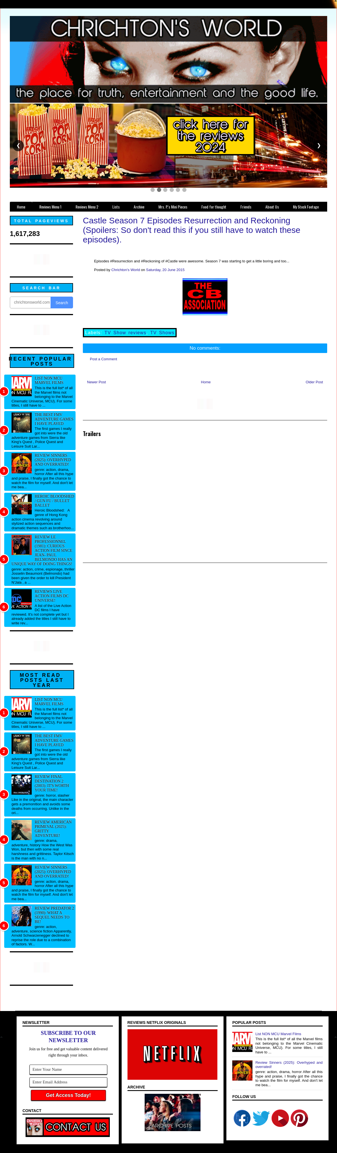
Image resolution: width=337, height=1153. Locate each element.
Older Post (314, 382)
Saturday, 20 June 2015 (165, 270)
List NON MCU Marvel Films (49, 380)
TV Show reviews (125, 332)
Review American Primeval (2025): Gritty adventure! (53, 829)
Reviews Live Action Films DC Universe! (52, 595)
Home (206, 382)
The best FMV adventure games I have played (54, 419)
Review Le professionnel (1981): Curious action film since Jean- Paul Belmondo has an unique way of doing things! (42, 550)
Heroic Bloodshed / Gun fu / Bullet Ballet (54, 500)
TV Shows (162, 332)
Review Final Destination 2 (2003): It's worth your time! (52, 783)
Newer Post (96, 382)
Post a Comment (103, 359)
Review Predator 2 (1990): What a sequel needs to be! (54, 915)
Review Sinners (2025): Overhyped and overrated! (53, 459)
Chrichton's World (125, 270)
